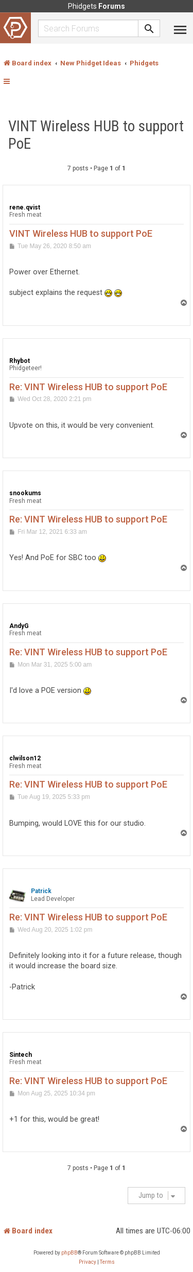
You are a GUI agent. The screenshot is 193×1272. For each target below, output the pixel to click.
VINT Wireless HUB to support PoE (96, 134)
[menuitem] (87, 1262)
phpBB (69, 1253)
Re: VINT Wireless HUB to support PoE (88, 386)
